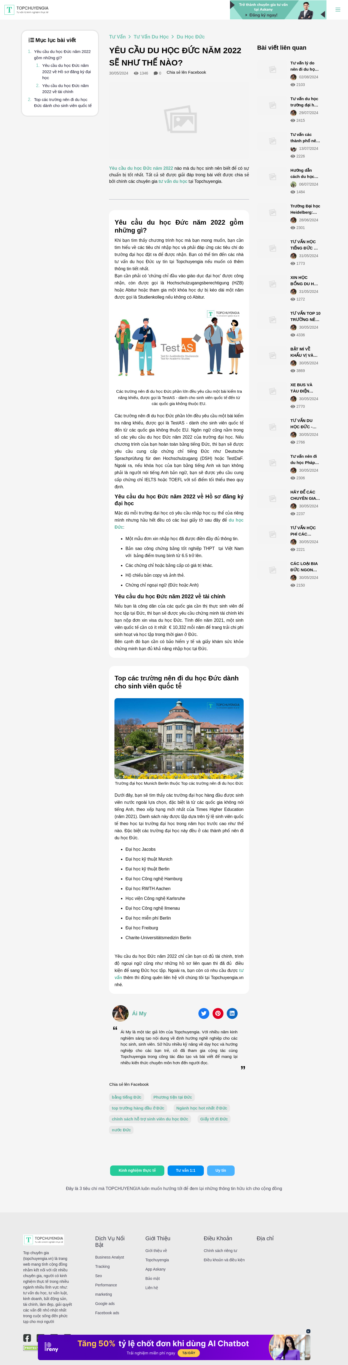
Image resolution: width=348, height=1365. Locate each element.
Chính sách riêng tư (220, 1250)
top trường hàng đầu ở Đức (138, 1108)
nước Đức (121, 1130)
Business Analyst (109, 1257)
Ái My (139, 1013)
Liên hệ (152, 1288)
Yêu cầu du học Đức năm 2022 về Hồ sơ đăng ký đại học (66, 71)
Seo (98, 1276)
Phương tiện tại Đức (172, 1097)
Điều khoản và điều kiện (224, 1260)
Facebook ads (107, 1313)
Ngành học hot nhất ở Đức (201, 1108)
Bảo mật (153, 1278)
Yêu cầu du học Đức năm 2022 (141, 168)
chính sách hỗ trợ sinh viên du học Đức (150, 1119)
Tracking (102, 1266)
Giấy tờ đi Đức (214, 1119)
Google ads (105, 1303)
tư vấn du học (173, 181)
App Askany (156, 1269)
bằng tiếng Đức (126, 1097)
